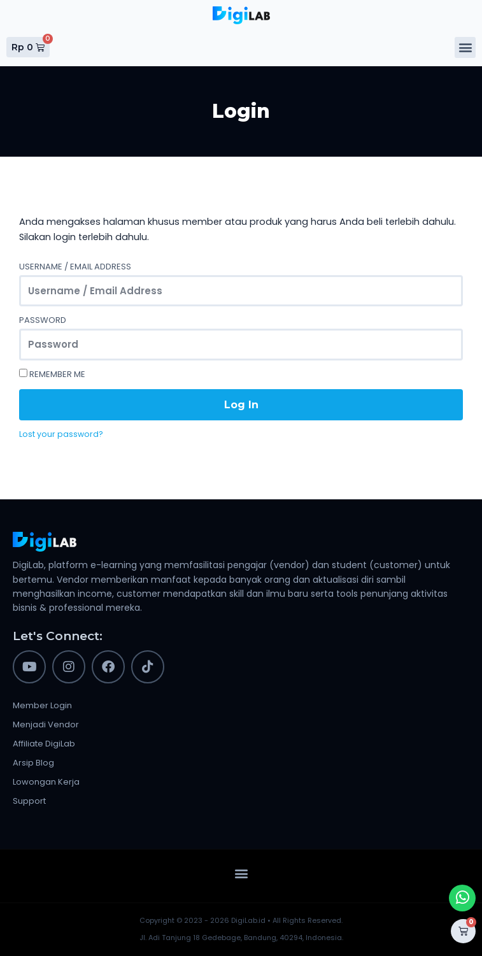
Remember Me (52, 374)
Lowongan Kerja (46, 782)
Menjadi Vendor (46, 724)
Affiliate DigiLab (44, 744)
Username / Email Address (75, 266)
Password (42, 320)
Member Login (42, 705)
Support (29, 801)
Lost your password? (61, 434)
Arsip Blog (33, 763)
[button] (465, 47)
